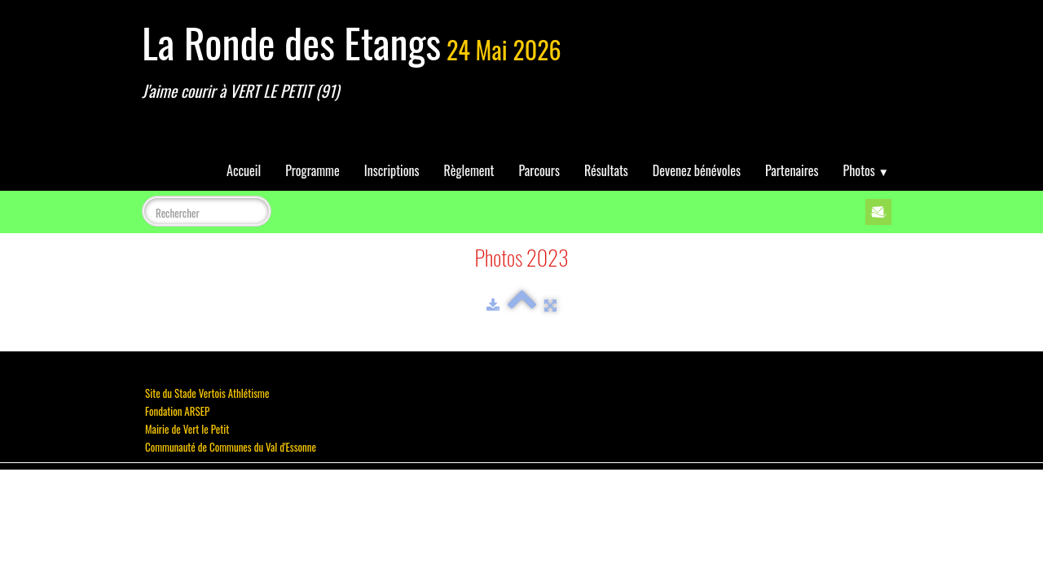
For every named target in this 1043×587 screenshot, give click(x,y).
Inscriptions (392, 170)
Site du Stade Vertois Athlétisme (207, 393)
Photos (866, 170)
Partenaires (792, 170)
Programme (312, 170)
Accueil (244, 170)
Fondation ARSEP (177, 411)
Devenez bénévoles (697, 170)
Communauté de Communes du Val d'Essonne (230, 447)
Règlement (469, 170)
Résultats (606, 170)
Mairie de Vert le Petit (187, 429)
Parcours (539, 170)
